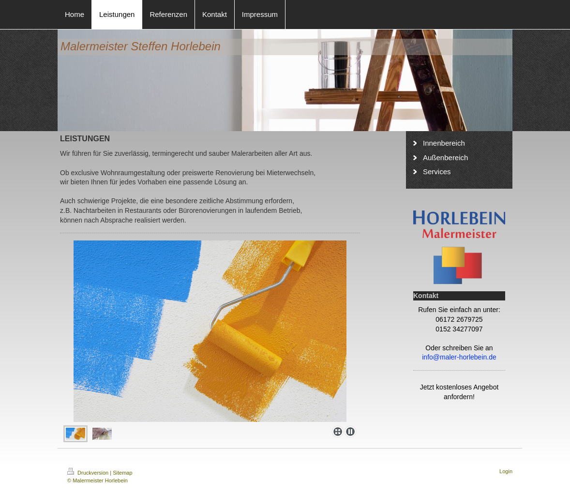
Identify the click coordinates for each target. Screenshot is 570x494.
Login (505, 471)
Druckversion (88, 473)
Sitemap (122, 473)
